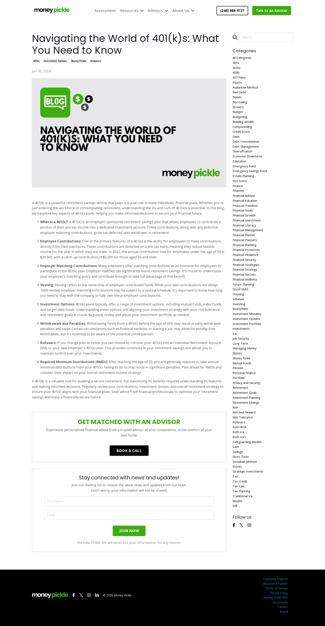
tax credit (241, 514)
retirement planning (249, 424)
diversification (244, 158)
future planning (245, 302)
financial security (246, 275)
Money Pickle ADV (275, 602)
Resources (132, 10)
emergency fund (245, 174)
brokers (239, 111)
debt (236, 142)
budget (238, 116)
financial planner (246, 249)
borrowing (241, 105)
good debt (241, 307)
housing (239, 312)
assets (238, 84)
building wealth (245, 127)
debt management (247, 153)
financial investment (248, 233)
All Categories (243, 58)
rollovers (96, 60)
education (240, 169)
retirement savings (248, 429)
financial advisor (245, 206)
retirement (241, 413)
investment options (55, 60)
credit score (242, 137)
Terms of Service (276, 593)
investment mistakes (249, 334)
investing (240, 323)
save (236, 477)
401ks (36, 60)
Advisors (158, 10)
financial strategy (246, 286)
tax (235, 509)
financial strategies (248, 280)
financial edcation (246, 211)
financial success (246, 291)
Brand (284, 616)
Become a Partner (275, 588)
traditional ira (244, 530)
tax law (239, 519)
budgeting (241, 121)
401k (236, 63)
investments (242, 350)
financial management (250, 243)
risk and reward (245, 440)
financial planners (247, 254)
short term (242, 487)
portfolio (239, 403)
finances (239, 201)
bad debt (240, 95)
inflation (239, 318)
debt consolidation (248, 148)
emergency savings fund (252, 180)
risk (236, 434)
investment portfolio (249, 344)
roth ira (239, 461)
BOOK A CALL (129, 450)
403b (236, 74)
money (238, 376)
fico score (240, 190)
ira (235, 355)
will (235, 540)
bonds (238, 100)
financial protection (248, 265)
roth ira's (240, 466)
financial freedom (247, 217)
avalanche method (247, 90)
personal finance (246, 397)
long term (241, 365)
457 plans (240, 79)
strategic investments (250, 503)
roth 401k (240, 455)
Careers (283, 612)
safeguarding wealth (249, 471)
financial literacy (246, 238)
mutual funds (243, 387)
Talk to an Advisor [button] (271, 10)
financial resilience (247, 270)
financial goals (244, 222)
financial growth (245, 227)
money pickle (78, 60)
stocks (238, 498)
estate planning (245, 185)
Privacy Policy (279, 598)
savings (239, 482)
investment (241, 328)
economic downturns (249, 164)
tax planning (243, 525)
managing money (246, 371)
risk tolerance (244, 445)
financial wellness (247, 296)
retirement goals (246, 418)
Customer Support (275, 584)
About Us (183, 10)
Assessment (105, 10)
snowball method (246, 493)
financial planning (247, 259)
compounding (244, 132)
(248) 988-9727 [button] (232, 10)
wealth (238, 535)
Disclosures (280, 607)
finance (238, 195)
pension (239, 392)
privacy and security (248, 408)
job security (242, 360)
